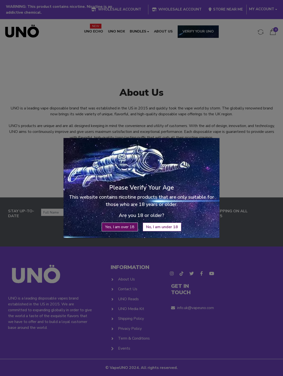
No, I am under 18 (162, 217)
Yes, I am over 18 (119, 217)
